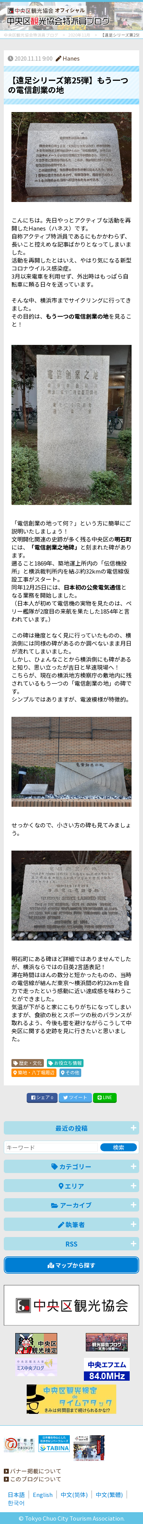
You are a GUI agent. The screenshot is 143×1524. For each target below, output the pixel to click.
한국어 (16, 1502)
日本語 (16, 1494)
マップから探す (71, 1265)
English (43, 1494)
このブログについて (32, 1479)
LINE (105, 1097)
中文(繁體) (109, 1494)
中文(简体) (74, 1494)
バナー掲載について (32, 1471)
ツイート (75, 1097)
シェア (42, 1097)
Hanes (68, 58)
